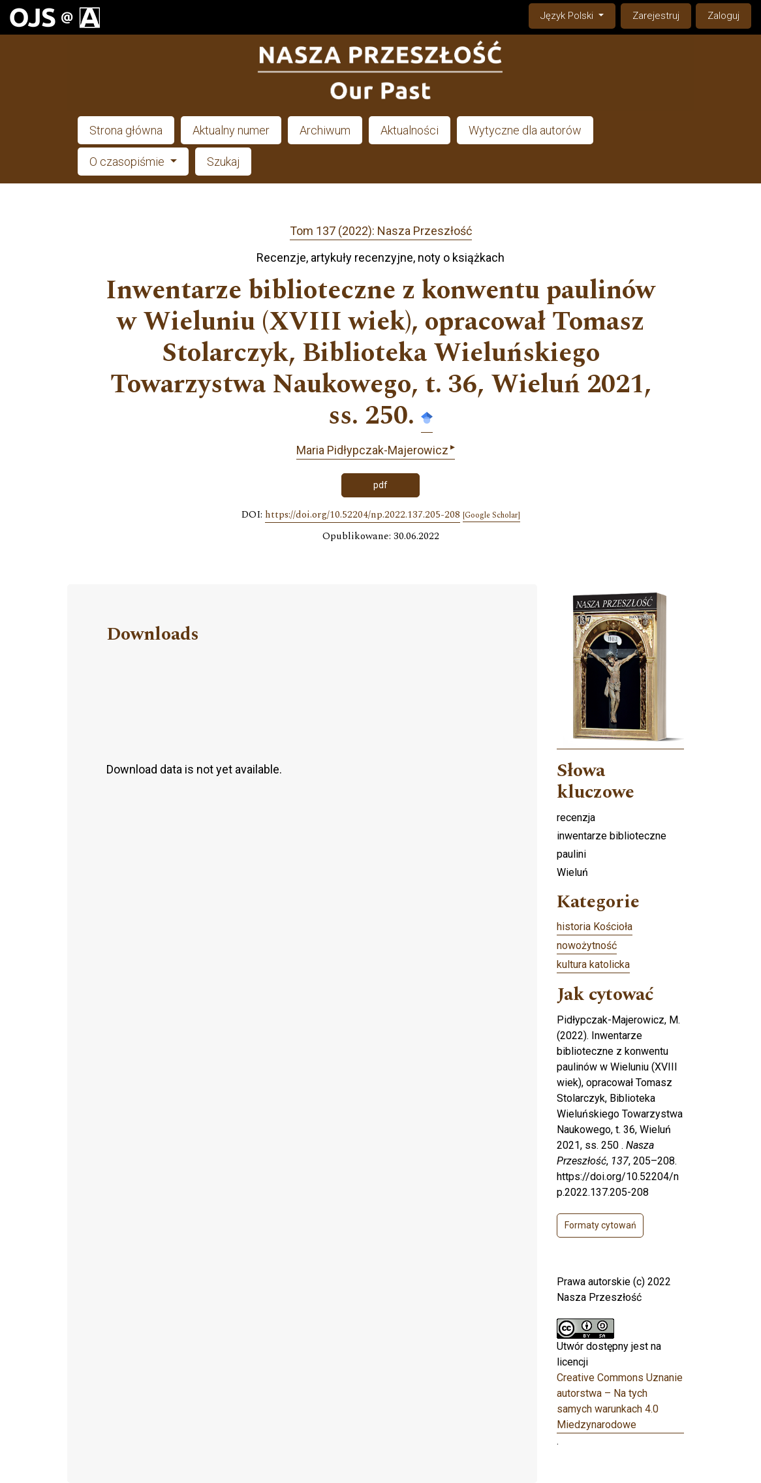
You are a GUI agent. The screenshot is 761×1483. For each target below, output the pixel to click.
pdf (380, 485)
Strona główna (126, 130)
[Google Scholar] (491, 516)
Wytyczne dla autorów (525, 130)
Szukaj (223, 161)
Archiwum (325, 130)
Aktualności (409, 130)
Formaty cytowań (600, 1225)
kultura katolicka (593, 964)
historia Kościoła (594, 926)
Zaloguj (723, 16)
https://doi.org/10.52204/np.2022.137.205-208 (362, 515)
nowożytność (587, 945)
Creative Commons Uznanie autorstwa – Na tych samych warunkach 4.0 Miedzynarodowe (620, 1401)
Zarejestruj (655, 16)
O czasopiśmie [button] (128, 161)
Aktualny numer (231, 130)
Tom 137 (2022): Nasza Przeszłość (381, 231)
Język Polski (577, 15)
